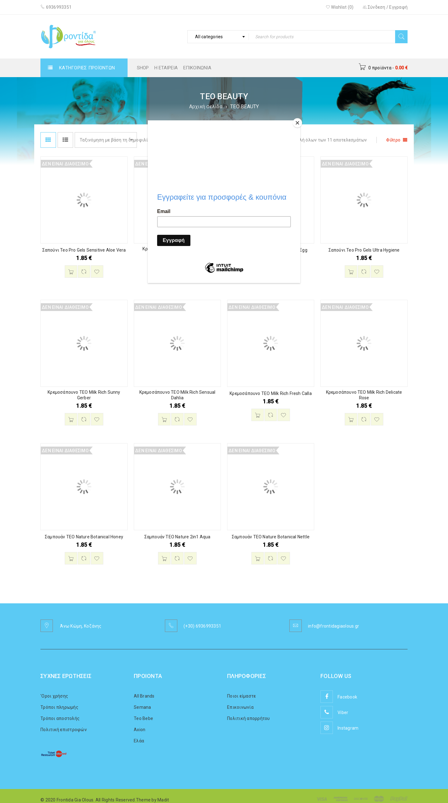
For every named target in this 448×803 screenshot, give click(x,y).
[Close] (298, 122)
